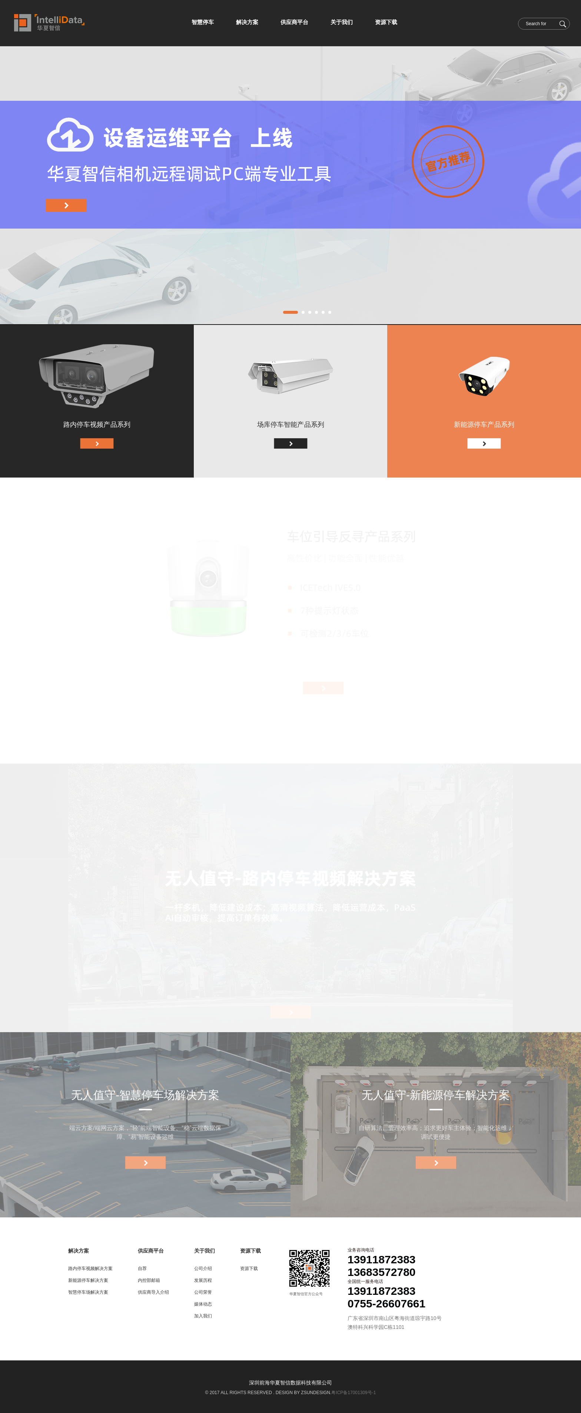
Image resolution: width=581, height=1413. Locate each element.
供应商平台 (151, 1251)
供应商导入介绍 (153, 1292)
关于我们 (204, 1251)
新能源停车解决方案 (88, 1280)
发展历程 (203, 1280)
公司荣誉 (203, 1292)
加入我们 (203, 1316)
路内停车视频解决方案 (90, 1268)
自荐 (142, 1268)
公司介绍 (203, 1268)
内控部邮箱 (149, 1280)
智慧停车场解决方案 (88, 1292)
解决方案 (78, 1251)
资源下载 (250, 1251)
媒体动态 (203, 1304)
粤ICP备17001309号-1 (353, 1392)
